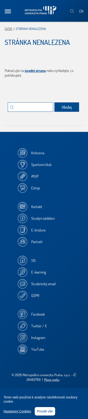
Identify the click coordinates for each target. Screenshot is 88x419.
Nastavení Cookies (17, 411)
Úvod (8, 29)
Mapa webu (52, 379)
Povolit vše (45, 411)
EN (81, 11)
